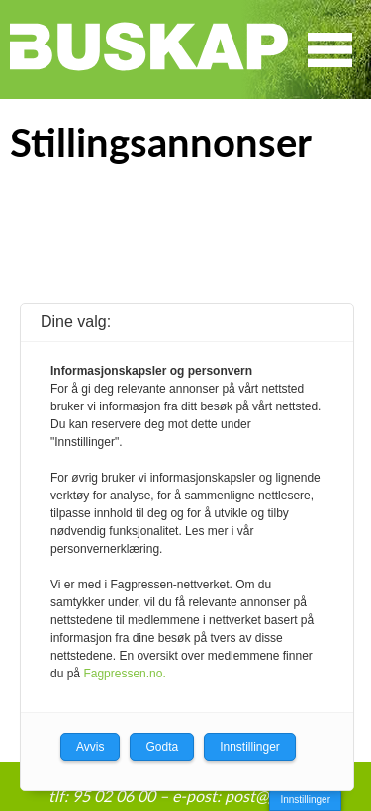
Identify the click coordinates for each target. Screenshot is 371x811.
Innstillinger (305, 799)
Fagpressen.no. (124, 673)
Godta (161, 747)
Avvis (90, 747)
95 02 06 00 (113, 795)
